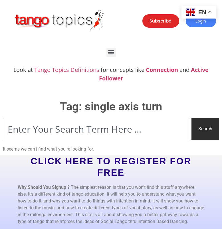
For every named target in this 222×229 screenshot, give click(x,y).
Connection (162, 70)
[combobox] (96, 129)
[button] (111, 52)
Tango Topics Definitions (66, 70)
